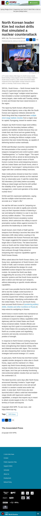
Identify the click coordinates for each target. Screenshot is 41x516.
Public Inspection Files (10, 462)
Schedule (6, 470)
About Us (6, 474)
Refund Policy (8, 482)
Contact (6, 458)
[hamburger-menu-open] (3, 3)
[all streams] (38, 513)
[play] (3, 514)
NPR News (12, 414)
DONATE (35, 3)
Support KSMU (8, 466)
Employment (7, 478)
